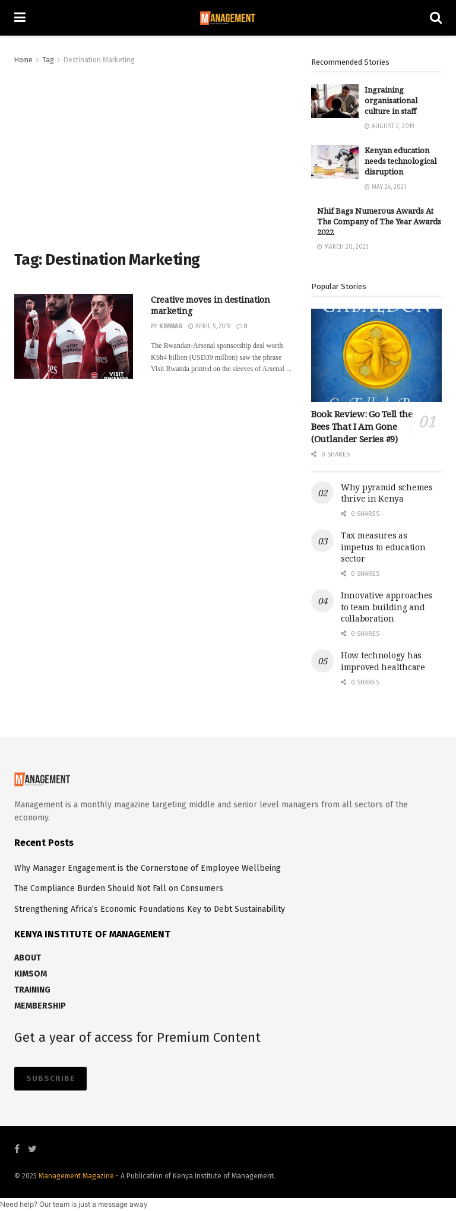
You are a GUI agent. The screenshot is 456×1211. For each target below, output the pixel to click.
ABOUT (27, 958)
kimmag (170, 326)
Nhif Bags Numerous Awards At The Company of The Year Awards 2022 (379, 221)
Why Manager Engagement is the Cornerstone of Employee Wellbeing (147, 868)
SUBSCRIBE (50, 1078)
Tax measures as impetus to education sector (383, 547)
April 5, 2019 (209, 326)
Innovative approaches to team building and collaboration (386, 606)
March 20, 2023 (343, 247)
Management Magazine (77, 1176)
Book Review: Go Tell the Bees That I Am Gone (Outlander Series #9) (362, 426)
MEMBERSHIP (40, 1006)
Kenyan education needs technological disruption (400, 161)
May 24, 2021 (385, 187)
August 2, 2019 (389, 126)
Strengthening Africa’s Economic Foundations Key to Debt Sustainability (149, 909)
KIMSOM (30, 974)
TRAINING (32, 990)
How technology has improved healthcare (383, 661)
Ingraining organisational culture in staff (391, 100)
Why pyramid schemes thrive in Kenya (387, 493)
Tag (48, 60)
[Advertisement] (153, 155)
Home (23, 60)
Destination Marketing (99, 60)
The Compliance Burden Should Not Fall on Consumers (118, 888)
